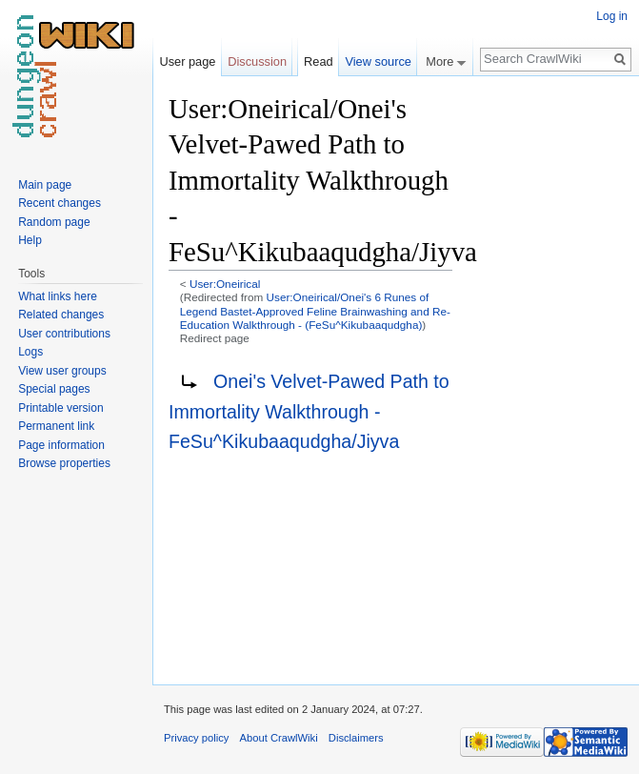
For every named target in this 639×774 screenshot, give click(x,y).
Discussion (257, 61)
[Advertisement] (547, 377)
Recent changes (59, 203)
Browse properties (64, 463)
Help (30, 240)
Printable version (60, 408)
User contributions (64, 333)
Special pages (54, 389)
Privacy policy (196, 737)
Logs (30, 351)
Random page (54, 222)
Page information (61, 445)
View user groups (62, 370)
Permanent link (56, 426)
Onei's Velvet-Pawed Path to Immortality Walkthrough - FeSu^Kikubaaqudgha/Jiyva (309, 411)
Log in (612, 16)
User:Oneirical (225, 283)
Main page (44, 185)
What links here (57, 296)
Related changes (61, 314)
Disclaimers (356, 737)
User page (187, 61)
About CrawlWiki (279, 737)
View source (377, 61)
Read (318, 61)
